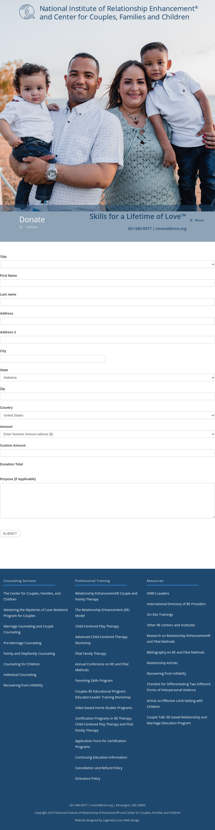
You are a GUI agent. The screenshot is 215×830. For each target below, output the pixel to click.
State (4, 370)
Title (3, 257)
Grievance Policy (87, 778)
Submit (10, 533)
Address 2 (8, 332)
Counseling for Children (22, 664)
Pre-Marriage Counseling (22, 643)
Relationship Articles (162, 663)
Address (6, 313)
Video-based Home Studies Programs (103, 707)
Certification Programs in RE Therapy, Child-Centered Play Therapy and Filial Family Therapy (104, 724)
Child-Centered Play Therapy (97, 626)
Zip (2, 389)
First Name (8, 275)
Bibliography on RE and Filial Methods (175, 652)
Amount (6, 427)
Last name (8, 294)
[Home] (20, 227)
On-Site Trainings (160, 614)
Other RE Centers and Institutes (171, 625)
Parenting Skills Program (94, 680)
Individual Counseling (20, 674)
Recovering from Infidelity (23, 685)
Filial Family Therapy (90, 653)
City (3, 351)
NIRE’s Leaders (158, 593)
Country (6, 407)
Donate (32, 227)
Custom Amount (12, 445)
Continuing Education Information (101, 757)
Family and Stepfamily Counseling (29, 653)
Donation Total (11, 464)
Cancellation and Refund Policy (99, 768)
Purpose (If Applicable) (18, 479)
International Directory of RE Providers (176, 604)
